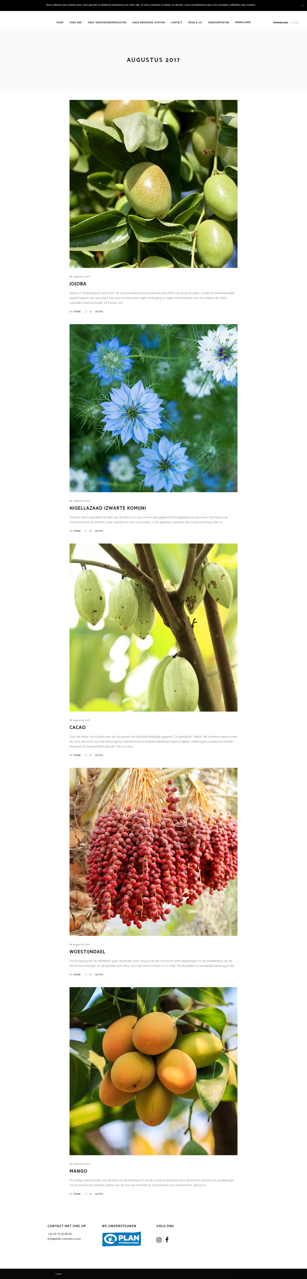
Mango (78, 1171)
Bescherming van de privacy (289, 1274)
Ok (259, 4)
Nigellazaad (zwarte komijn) (108, 508)
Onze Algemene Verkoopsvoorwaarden (255, 1274)
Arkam (58, 1274)
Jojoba (78, 284)
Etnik (77, 312)
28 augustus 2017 (80, 277)
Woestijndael (88, 952)
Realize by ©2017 (47, 1274)
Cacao (78, 728)
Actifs (99, 312)
